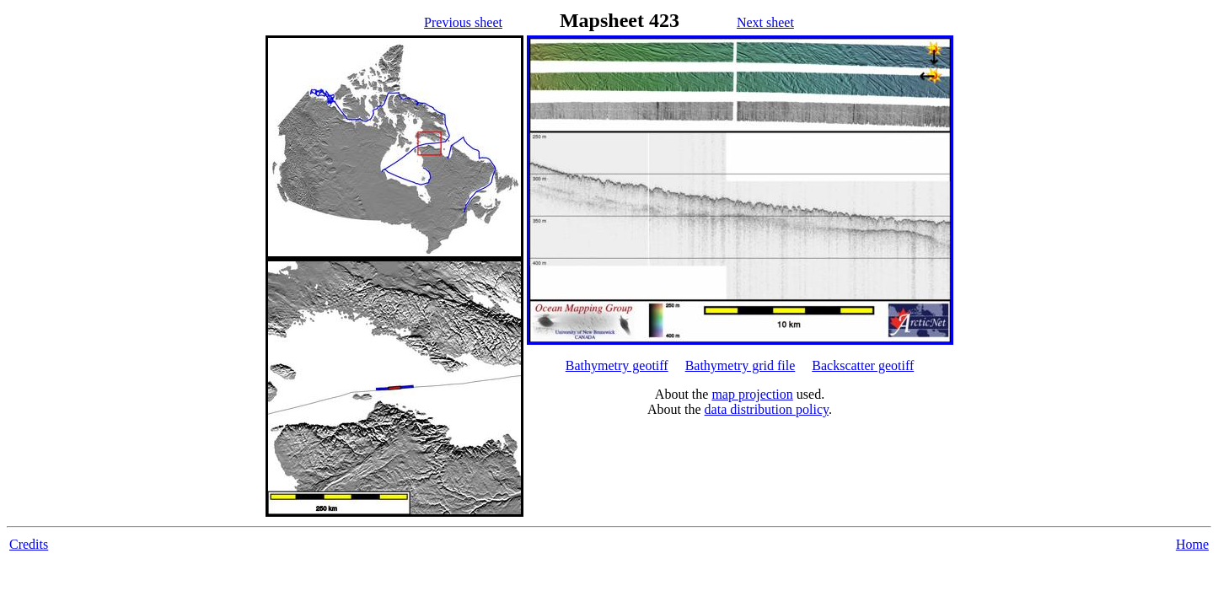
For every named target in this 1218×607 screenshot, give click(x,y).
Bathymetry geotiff (617, 365)
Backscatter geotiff (863, 365)
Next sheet (765, 22)
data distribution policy (767, 409)
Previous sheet (463, 22)
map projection (751, 394)
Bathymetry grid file (740, 365)
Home (1192, 544)
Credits (28, 544)
